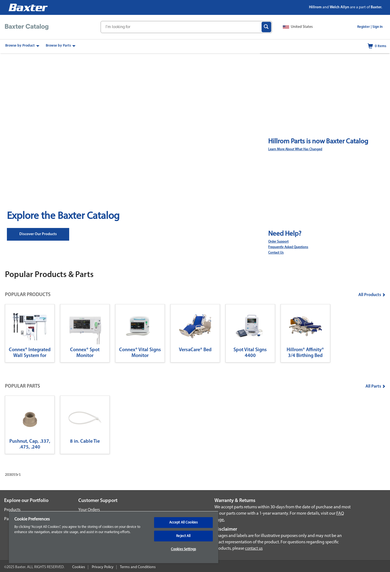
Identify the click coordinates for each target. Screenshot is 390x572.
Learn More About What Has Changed (295, 149)
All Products (371, 295)
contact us (254, 549)
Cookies (78, 567)
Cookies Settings (183, 549)
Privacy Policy (103, 567)
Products (12, 510)
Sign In (377, 27)
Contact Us (276, 252)
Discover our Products (38, 234)
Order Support (278, 241)
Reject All (183, 536)
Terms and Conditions (138, 567)
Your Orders (89, 510)
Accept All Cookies (183, 522)
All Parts (375, 386)
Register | (364, 27)
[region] (113, 537)
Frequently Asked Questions (288, 247)
